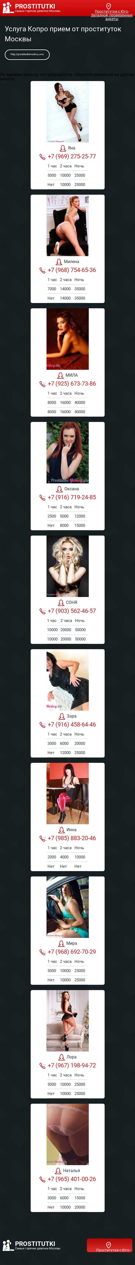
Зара (68, 716)
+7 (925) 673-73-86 (67, 383)
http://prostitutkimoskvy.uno (27, 54)
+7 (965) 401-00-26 (67, 1179)
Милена (67, 262)
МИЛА (67, 375)
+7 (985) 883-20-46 (67, 838)
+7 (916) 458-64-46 (67, 724)
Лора (67, 1057)
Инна (67, 830)
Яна (67, 148)
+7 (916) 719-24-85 (67, 497)
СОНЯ (67, 603)
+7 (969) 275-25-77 (67, 156)
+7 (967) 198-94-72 (67, 1065)
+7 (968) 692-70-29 (67, 951)
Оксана (67, 489)
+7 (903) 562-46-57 (67, 611)
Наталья (67, 1171)
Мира (67, 944)
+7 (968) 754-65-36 (67, 270)
